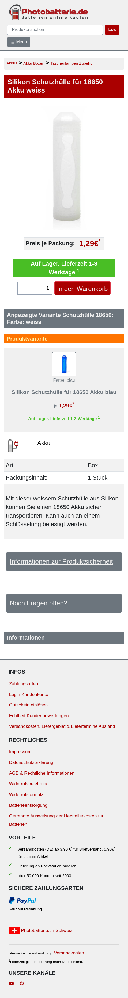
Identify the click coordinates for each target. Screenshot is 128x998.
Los (112, 29)
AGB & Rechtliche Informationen (42, 773)
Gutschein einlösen (28, 705)
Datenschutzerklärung (31, 762)
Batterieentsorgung (28, 805)
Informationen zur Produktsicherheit (61, 561)
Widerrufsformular (27, 794)
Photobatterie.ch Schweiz (41, 930)
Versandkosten (69, 952)
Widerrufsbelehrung (29, 783)
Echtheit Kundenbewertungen (39, 715)
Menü (19, 42)
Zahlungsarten (23, 683)
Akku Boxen (33, 63)
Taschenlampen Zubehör (72, 63)
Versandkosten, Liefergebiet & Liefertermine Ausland (62, 726)
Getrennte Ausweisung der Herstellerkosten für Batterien (56, 820)
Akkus (11, 63)
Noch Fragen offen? (38, 603)
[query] (55, 30)
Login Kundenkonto (28, 694)
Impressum (20, 751)
